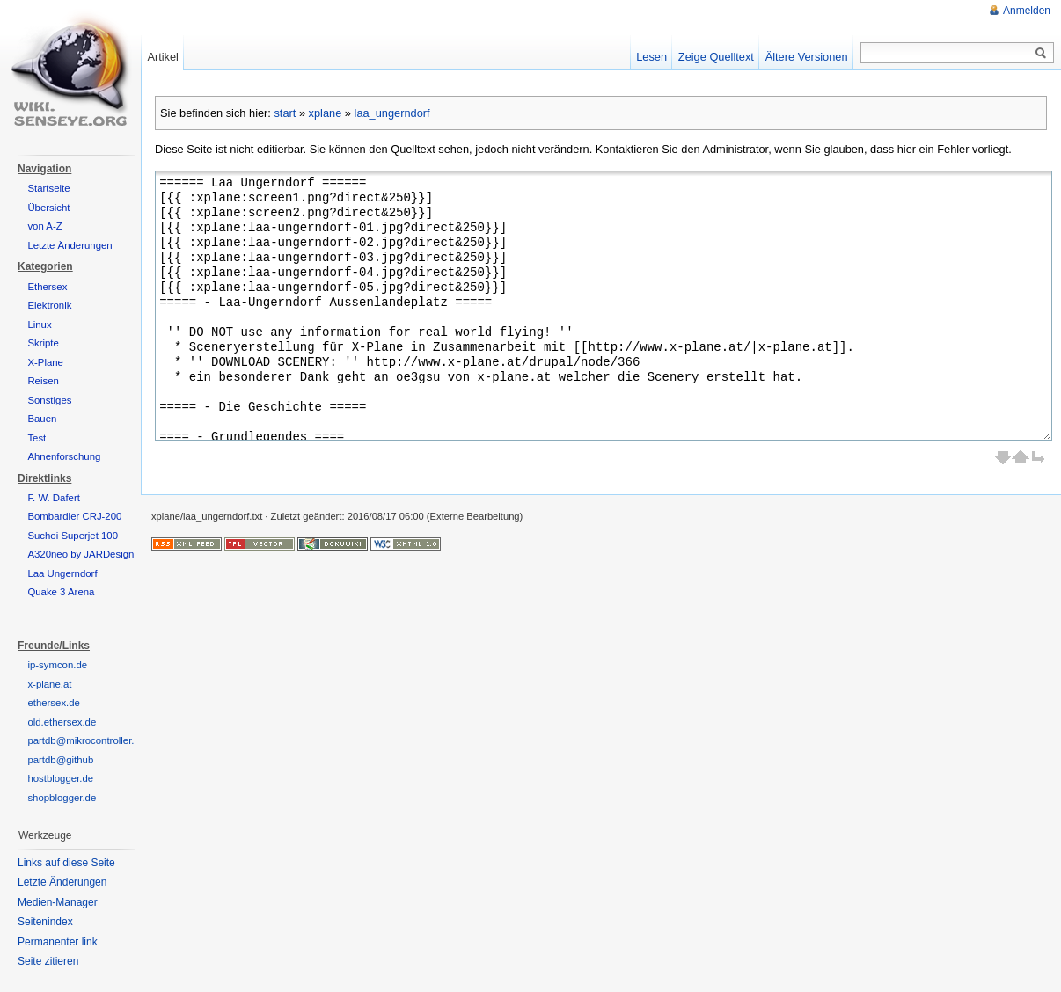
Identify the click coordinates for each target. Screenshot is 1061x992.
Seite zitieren (48, 961)
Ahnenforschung (63, 456)
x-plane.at (49, 684)
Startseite (48, 188)
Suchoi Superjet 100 (72, 535)
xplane (325, 113)
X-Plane (45, 362)
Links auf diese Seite (66, 863)
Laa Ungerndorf (62, 573)
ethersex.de (53, 702)
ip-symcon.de (57, 665)
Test (36, 438)
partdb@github (60, 760)
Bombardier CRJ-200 (74, 516)
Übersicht (48, 207)
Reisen (42, 381)
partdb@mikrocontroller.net (87, 740)
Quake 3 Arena (60, 592)
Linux (39, 324)
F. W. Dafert (53, 497)
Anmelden (1026, 10)
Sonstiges (49, 400)
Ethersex (47, 286)
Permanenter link (58, 942)
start (285, 113)
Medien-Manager (58, 902)
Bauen (41, 418)
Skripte (42, 343)
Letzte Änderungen (69, 245)
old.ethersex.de (61, 722)
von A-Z (44, 226)
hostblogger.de (60, 778)
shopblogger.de (61, 797)
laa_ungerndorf (392, 113)
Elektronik (49, 305)
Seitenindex (45, 921)
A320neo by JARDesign (80, 554)
